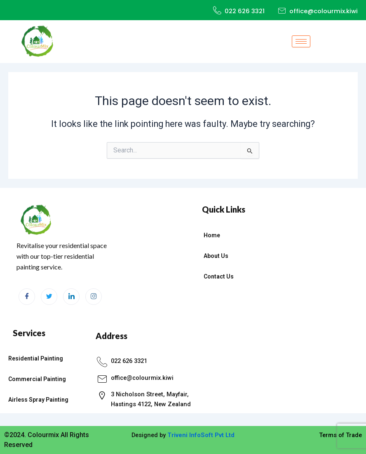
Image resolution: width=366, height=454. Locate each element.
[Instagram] (93, 296)
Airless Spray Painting (38, 399)
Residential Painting (35, 358)
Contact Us (219, 276)
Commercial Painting (37, 379)
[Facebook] (27, 296)
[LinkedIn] (71, 296)
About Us (216, 256)
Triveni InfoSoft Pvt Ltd (201, 435)
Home (212, 235)
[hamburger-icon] (301, 41)
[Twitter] (49, 296)
